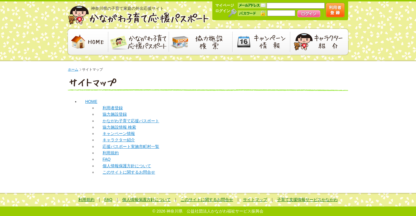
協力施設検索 (201, 41)
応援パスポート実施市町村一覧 (131, 146)
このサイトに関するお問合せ (129, 172)
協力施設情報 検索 (119, 127)
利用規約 (111, 153)
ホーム (73, 69)
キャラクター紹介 (320, 41)
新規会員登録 (335, 10)
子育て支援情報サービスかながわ (307, 199)
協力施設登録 (115, 114)
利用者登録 (113, 108)
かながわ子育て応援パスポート (138, 15)
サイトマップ (255, 199)
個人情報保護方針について (127, 166)
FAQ (107, 159)
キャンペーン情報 (261, 41)
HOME (87, 41)
